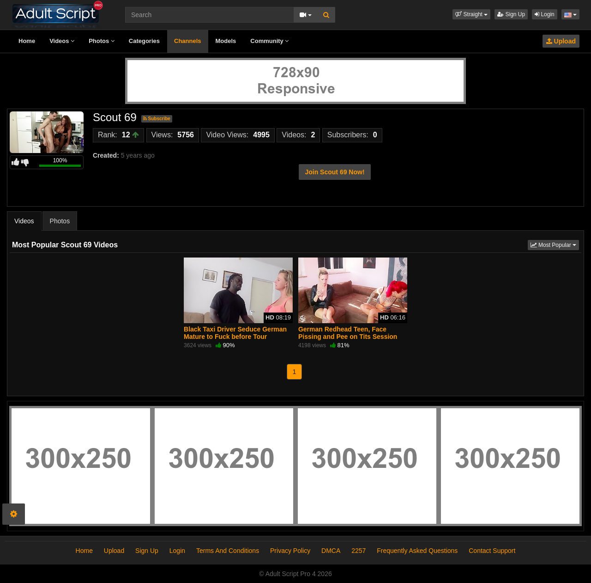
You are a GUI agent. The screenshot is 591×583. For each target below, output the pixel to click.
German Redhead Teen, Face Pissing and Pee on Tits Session (347, 332)
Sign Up (511, 14)
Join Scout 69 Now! (334, 172)
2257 (358, 550)
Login (545, 14)
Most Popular (555, 244)
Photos (102, 40)
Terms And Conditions (227, 550)
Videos (61, 40)
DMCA (330, 550)
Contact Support (492, 550)
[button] (471, 14)
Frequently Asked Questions (417, 550)
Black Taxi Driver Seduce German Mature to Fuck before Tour (235, 332)
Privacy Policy (290, 550)
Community (269, 40)
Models (226, 40)
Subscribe (156, 118)
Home (26, 40)
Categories (144, 40)
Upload (561, 41)
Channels (187, 40)
